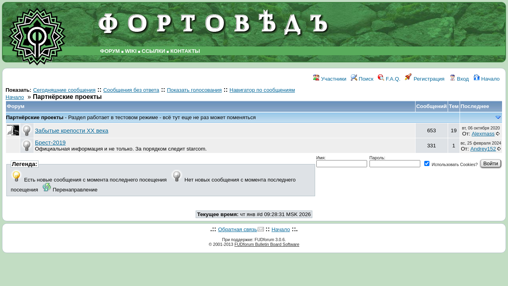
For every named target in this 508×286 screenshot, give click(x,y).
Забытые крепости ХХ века (71, 131)
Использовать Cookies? (451, 164)
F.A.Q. (389, 79)
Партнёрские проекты (35, 117)
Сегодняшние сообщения (64, 90)
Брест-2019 (50, 142)
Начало (486, 79)
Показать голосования (194, 90)
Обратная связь (237, 229)
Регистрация (424, 79)
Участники (329, 79)
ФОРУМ (110, 51)
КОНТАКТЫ (185, 51)
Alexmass (483, 134)
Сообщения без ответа (131, 90)
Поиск (362, 79)
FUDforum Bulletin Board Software (267, 244)
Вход (459, 79)
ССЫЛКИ (153, 51)
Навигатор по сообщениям (262, 90)
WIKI (131, 51)
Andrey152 (483, 149)
